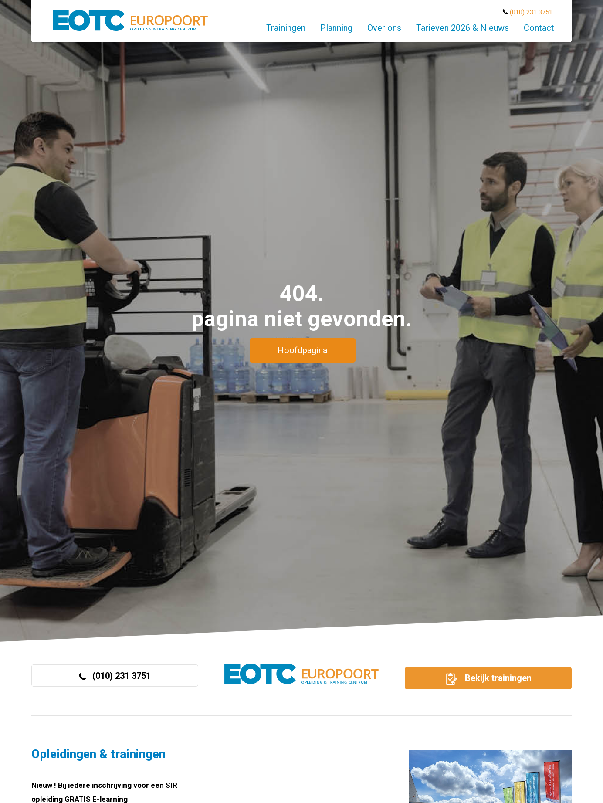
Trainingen (285, 28)
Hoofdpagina (302, 350)
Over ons (384, 28)
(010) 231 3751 (531, 12)
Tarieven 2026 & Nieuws (462, 28)
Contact (539, 28)
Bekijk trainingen (488, 679)
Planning (336, 28)
